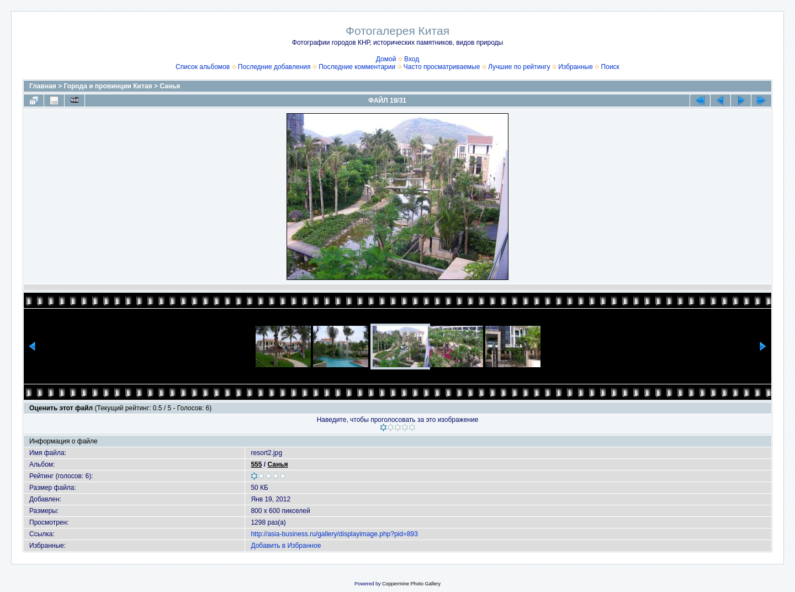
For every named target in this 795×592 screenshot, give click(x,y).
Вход (411, 59)
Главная (42, 86)
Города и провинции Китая (108, 86)
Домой (386, 59)
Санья (170, 86)
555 (256, 464)
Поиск (610, 67)
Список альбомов (203, 67)
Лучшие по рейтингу (519, 67)
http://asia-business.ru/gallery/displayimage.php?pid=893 (334, 534)
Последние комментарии (357, 67)
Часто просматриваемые (442, 67)
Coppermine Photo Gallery (411, 583)
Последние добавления (274, 67)
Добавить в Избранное (286, 545)
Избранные (575, 67)
